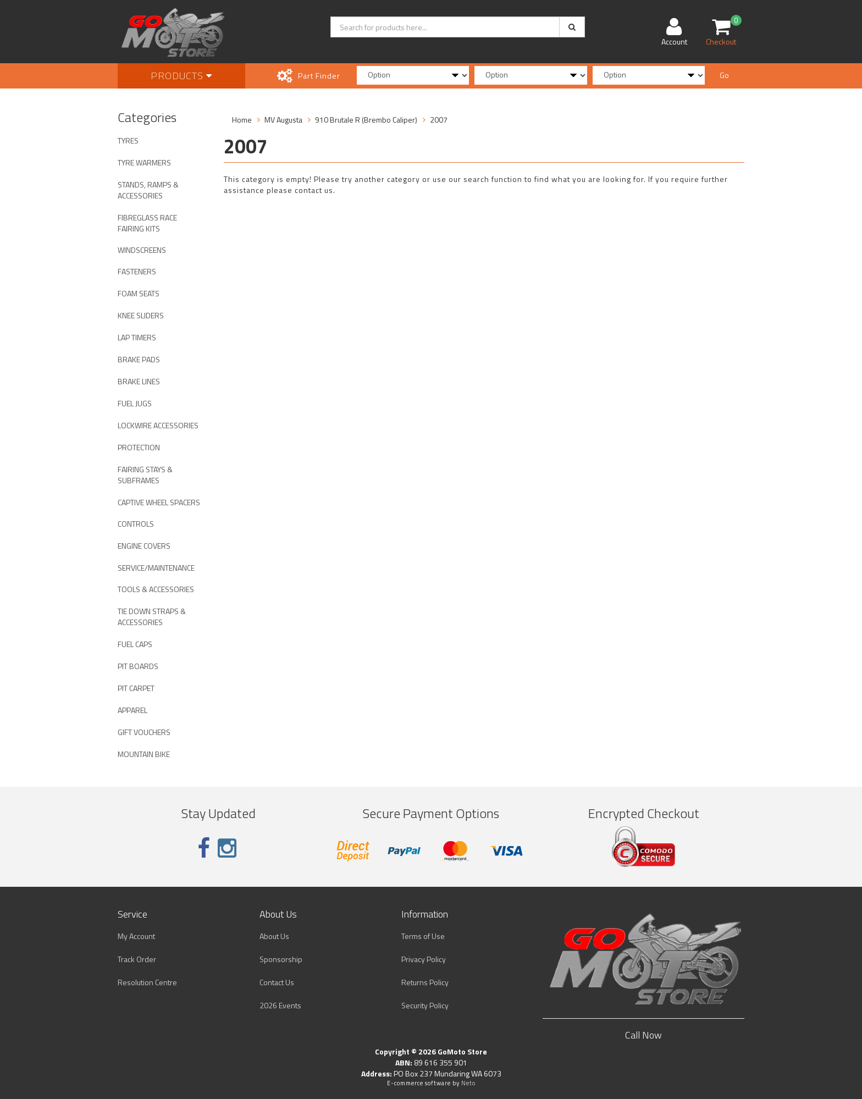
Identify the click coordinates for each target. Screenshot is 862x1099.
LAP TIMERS (137, 337)
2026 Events (280, 1005)
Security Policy (425, 1005)
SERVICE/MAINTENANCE (156, 567)
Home (242, 119)
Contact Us (276, 982)
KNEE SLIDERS (141, 315)
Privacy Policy (423, 959)
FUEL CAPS (135, 644)
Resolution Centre (147, 982)
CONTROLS (136, 523)
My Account (136, 936)
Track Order (137, 959)
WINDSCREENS (142, 250)
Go (724, 75)
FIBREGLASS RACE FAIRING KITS (147, 223)
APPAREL (132, 710)
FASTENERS (137, 271)
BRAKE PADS (139, 359)
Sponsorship (280, 959)
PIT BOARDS (138, 666)
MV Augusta (283, 119)
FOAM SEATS (138, 293)
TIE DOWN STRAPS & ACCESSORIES (152, 616)
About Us (274, 936)
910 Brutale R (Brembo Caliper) (366, 119)
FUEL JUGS (135, 403)
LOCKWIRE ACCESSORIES (158, 425)
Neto (468, 1083)
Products (181, 75)
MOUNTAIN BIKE (144, 754)
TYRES (128, 140)
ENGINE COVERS (144, 545)
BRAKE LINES (139, 381)
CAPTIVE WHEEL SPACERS (159, 502)
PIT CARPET (136, 688)
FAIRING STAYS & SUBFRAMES (145, 474)
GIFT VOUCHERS (144, 732)
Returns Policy (425, 982)
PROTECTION (139, 447)
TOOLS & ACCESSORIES (156, 589)
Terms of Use (423, 936)
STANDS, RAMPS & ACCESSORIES (148, 190)
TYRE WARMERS (144, 162)
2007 (438, 119)
